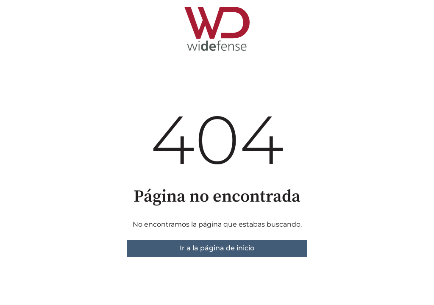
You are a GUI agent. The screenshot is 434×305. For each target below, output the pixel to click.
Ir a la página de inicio (217, 248)
